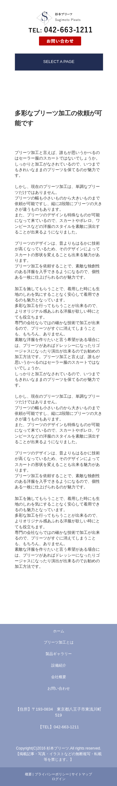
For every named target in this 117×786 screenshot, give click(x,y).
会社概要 (58, 677)
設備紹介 (58, 665)
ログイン (59, 779)
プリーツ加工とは (59, 642)
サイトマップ (81, 774)
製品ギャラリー (59, 654)
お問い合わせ (58, 688)
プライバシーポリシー (52, 774)
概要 (28, 774)
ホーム (58, 631)
